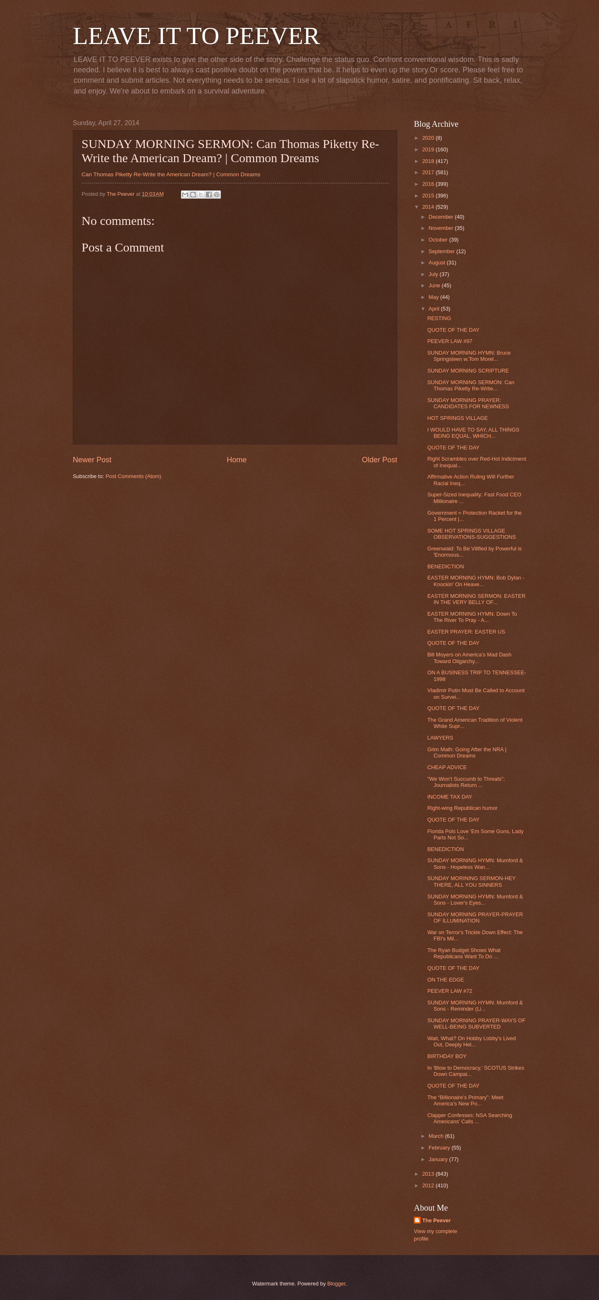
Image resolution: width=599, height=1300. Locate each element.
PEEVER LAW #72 (449, 991)
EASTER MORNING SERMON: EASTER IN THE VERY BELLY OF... (476, 599)
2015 (429, 195)
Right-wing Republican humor (462, 808)
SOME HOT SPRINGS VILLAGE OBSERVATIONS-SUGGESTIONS (471, 534)
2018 (429, 161)
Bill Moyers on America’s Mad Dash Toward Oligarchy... (469, 657)
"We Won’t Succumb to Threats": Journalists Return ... (466, 782)
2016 (429, 184)
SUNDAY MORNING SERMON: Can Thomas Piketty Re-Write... (470, 385)
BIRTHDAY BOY (446, 1056)
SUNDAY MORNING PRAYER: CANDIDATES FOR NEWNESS (468, 403)
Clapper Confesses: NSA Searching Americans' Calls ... (469, 1118)
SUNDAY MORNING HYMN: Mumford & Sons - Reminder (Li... (475, 1005)
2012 (429, 1185)
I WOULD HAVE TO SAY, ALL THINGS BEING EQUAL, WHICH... (473, 433)
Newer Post (92, 460)
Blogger (336, 1283)
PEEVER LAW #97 (449, 341)
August (437, 262)
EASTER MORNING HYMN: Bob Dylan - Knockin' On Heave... (475, 581)
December (441, 217)
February (439, 1148)
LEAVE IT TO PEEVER (196, 35)
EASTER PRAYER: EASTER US (466, 632)
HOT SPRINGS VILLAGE (457, 418)
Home (237, 460)
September (442, 251)
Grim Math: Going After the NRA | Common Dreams (466, 752)
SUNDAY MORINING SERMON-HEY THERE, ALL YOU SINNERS (471, 881)
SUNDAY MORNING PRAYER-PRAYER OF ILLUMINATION (475, 917)
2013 (429, 1174)
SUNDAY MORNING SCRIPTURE (468, 371)
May (434, 297)
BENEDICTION (445, 566)
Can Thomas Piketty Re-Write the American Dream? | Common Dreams (171, 174)
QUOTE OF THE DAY (453, 330)
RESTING (439, 318)
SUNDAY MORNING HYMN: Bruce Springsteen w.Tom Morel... (469, 356)
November (441, 228)
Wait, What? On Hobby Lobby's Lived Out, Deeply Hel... (471, 1041)
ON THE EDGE (445, 980)
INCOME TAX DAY (449, 797)
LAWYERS (440, 738)
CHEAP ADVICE (447, 767)
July (433, 274)
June (435, 285)
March (436, 1136)
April (434, 309)
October (438, 240)
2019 (429, 149)
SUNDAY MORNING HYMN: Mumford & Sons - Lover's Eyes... (475, 899)
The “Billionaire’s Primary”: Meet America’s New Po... (465, 1100)
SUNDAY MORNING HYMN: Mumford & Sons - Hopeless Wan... (475, 863)
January (438, 1159)
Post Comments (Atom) (133, 476)
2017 (429, 172)
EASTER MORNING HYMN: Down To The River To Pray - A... (472, 617)
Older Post (379, 460)
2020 (429, 138)
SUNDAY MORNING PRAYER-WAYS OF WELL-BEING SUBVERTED (476, 1023)
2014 (429, 207)
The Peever (436, 1220)
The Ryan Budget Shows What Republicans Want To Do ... (463, 953)
